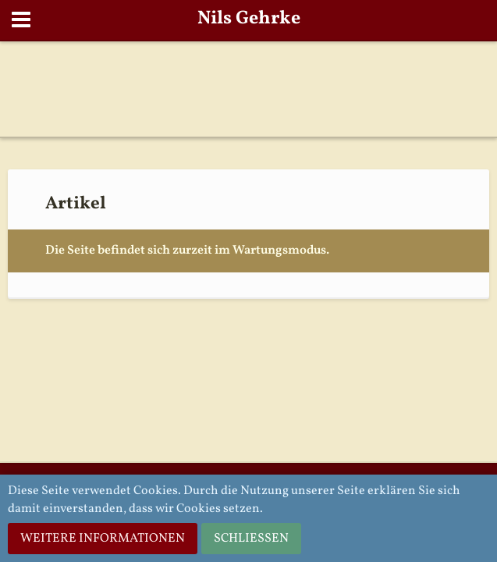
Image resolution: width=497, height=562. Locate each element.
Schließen (251, 538)
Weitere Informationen (102, 538)
